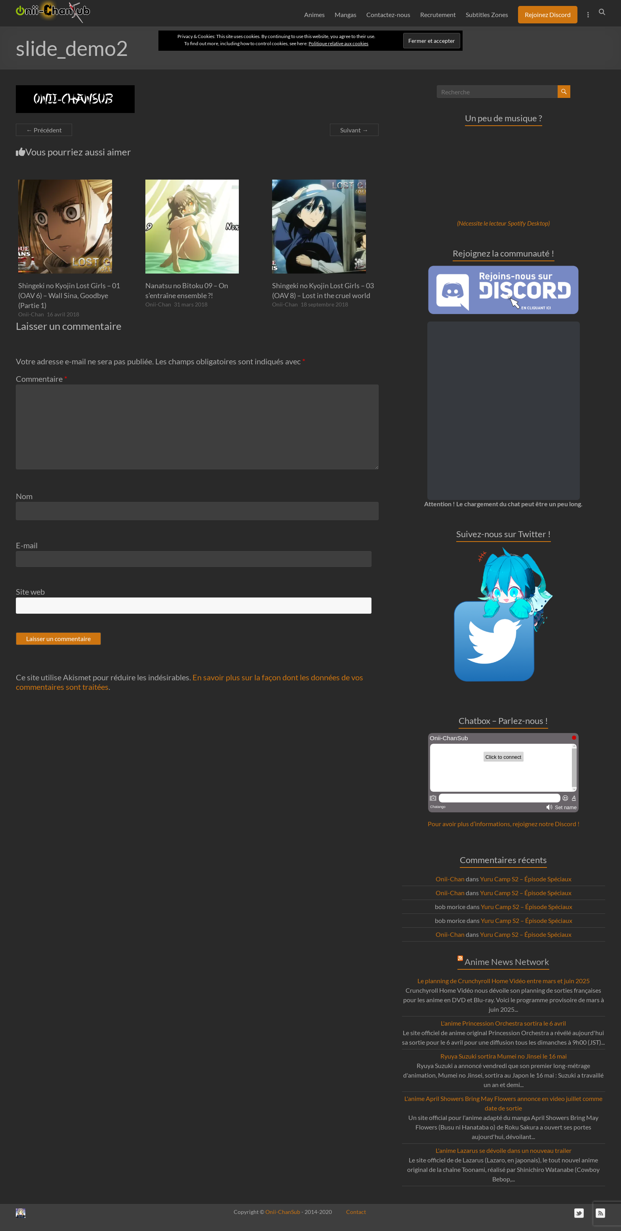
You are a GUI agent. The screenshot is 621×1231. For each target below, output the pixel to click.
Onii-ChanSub (282, 1211)
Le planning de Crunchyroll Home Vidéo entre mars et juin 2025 (503, 980)
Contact (356, 1211)
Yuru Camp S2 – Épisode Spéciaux (525, 879)
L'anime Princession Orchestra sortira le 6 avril (503, 1023)
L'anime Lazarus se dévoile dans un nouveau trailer (503, 1150)
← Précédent (44, 130)
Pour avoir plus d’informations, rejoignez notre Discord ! (503, 823)
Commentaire (41, 378)
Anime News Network (507, 961)
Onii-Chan (31, 314)
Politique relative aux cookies (338, 43)
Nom (24, 496)
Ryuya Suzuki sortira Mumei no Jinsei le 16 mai (503, 1056)
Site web (30, 591)
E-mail (27, 545)
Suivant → (354, 130)
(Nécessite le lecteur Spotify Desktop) (503, 223)
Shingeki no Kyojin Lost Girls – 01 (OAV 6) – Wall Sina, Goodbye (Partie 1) (69, 295)
